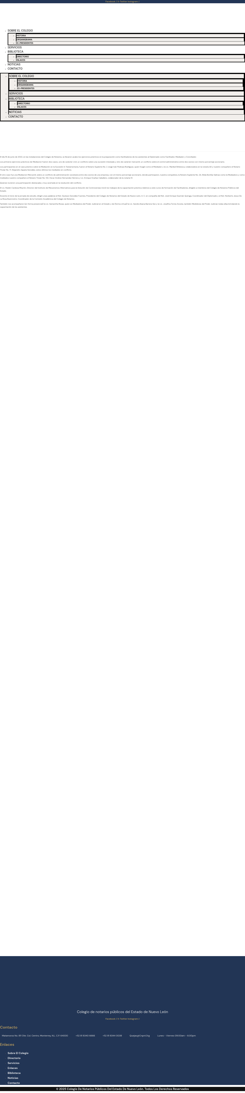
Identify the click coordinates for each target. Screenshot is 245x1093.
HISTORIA (21, 35)
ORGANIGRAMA (24, 39)
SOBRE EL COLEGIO (20, 30)
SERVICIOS (15, 47)
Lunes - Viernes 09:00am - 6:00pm (176, 1035)
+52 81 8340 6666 (85, 1035)
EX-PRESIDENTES (24, 43)
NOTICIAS (14, 64)
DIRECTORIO (22, 56)
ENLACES (20, 60)
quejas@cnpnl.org (140, 1035)
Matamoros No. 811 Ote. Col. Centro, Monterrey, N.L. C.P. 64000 (35, 1035)
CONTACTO (15, 68)
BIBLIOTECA (15, 51)
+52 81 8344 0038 (112, 1035)
